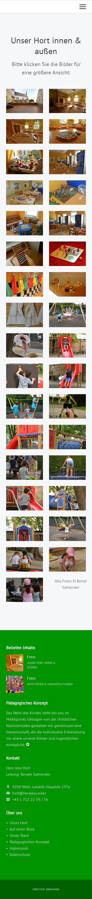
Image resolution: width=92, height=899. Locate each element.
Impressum (19, 848)
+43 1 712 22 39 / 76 (30, 799)
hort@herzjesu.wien (29, 793)
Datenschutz (20, 854)
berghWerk (53, 889)
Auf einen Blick (22, 829)
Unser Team (19, 835)
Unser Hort (18, 822)
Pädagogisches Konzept (29, 841)
